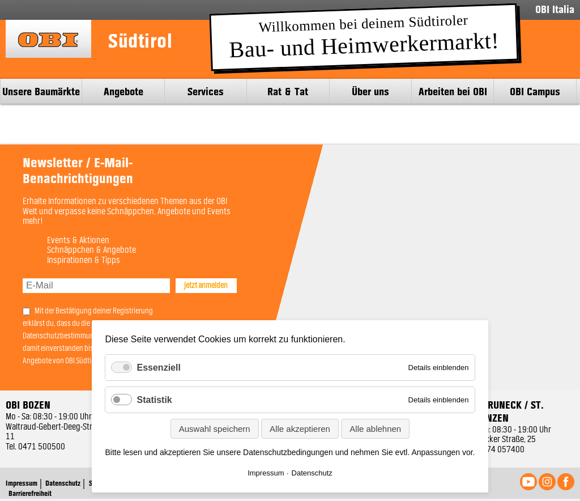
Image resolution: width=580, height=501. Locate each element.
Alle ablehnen (375, 429)
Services (205, 91)
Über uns (370, 91)
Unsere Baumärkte (41, 91)
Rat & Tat (287, 91)
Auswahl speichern (214, 429)
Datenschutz (312, 473)
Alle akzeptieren (300, 429)
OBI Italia (554, 10)
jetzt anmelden (206, 285)
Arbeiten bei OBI (453, 91)
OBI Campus (535, 91)
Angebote (123, 91)
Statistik (154, 400)
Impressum (266, 473)
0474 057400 (500, 450)
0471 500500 (41, 447)
